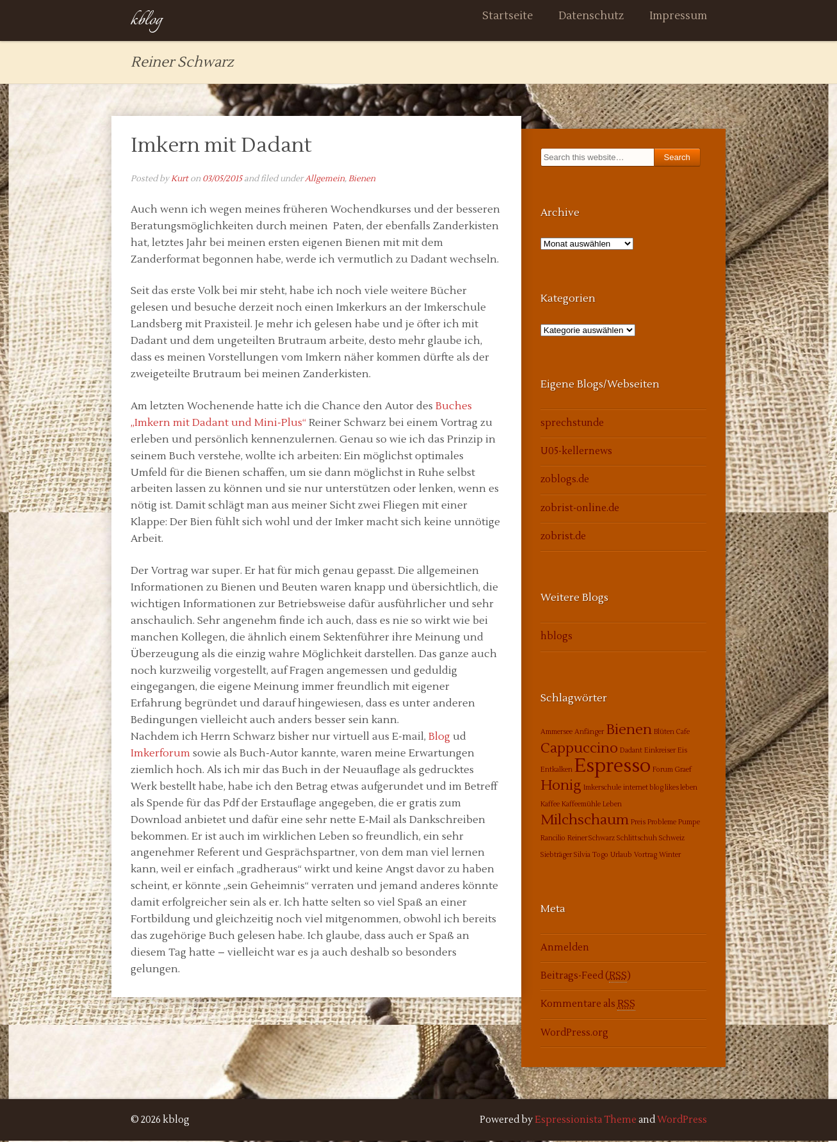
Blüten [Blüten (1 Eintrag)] (664, 734)
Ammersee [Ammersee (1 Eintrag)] (556, 734)
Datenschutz (591, 21)
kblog (146, 20)
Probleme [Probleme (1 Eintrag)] (661, 823)
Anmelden (564, 949)
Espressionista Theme (586, 1121)
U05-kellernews (576, 453)
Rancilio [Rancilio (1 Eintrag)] (552, 840)
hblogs (556, 638)
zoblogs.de (564, 481)
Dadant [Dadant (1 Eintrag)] (631, 751)
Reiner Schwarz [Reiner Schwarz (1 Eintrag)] (591, 840)
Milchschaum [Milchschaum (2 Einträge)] (584, 821)
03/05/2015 (222, 180)
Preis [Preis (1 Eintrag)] (638, 823)
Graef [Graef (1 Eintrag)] (683, 771)
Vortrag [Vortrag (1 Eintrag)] (645, 856)
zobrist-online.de (579, 509)
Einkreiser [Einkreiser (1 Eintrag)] (660, 751)
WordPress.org (574, 1034)
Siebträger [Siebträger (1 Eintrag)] (556, 856)
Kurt (179, 180)
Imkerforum (160, 754)
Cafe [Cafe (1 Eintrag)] (683, 734)
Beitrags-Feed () (585, 977)
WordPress (682, 1121)
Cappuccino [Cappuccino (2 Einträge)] (579, 749)
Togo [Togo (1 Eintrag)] (600, 856)
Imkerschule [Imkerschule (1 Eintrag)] (602, 789)
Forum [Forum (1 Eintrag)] (663, 771)
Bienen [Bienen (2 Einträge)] (629, 731)
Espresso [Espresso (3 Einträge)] (612, 768)
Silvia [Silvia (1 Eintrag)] (582, 856)
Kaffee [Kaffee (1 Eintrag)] (550, 805)
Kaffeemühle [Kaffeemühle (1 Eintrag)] (581, 805)
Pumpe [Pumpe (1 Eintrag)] (689, 823)
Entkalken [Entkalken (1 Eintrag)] (556, 771)
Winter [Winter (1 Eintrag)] (670, 856)
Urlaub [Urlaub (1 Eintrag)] (621, 856)
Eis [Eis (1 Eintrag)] (682, 751)
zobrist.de (563, 538)
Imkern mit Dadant (221, 146)
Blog (439, 738)
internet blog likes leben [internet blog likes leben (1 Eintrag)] (660, 789)
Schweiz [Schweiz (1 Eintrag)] (672, 840)
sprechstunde (572, 424)
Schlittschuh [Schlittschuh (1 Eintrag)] (637, 840)
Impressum (678, 21)
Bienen (361, 180)
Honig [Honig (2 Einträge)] (560, 787)
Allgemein (325, 180)
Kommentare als (587, 1006)
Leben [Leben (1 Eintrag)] (612, 805)
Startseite (507, 21)
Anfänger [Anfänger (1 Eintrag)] (589, 734)
